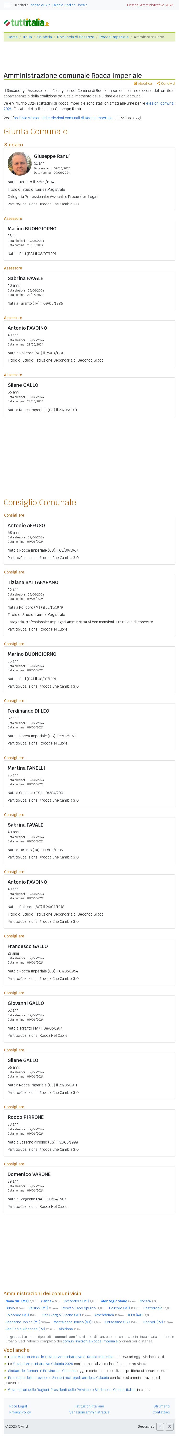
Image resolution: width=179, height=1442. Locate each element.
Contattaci (161, 1412)
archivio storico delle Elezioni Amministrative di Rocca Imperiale (62, 1357)
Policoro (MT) (124, 1308)
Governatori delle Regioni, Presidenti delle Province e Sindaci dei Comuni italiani (72, 1390)
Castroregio (157, 1308)
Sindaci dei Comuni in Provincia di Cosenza (42, 1371)
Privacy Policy (20, 1412)
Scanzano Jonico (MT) (28, 1322)
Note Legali (18, 1406)
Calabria (44, 37)
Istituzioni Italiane (89, 1406)
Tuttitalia (21, 5)
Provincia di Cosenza (75, 37)
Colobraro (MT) (22, 1315)
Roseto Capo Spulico (83, 1308)
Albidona (71, 1329)
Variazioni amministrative (89, 1412)
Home (12, 37)
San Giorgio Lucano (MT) (66, 1315)
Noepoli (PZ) (158, 1322)
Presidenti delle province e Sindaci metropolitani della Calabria (58, 1378)
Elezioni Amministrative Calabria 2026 (43, 1364)
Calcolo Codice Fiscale (70, 5)
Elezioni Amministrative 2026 (150, 5)
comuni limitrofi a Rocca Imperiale (90, 1341)
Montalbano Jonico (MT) (77, 1322)
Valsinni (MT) (43, 1308)
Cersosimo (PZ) (122, 1322)
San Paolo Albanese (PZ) (30, 1329)
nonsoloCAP (40, 5)
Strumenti (162, 1406)
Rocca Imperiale (114, 37)
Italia (27, 37)
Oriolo (15, 1308)
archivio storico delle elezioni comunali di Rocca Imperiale (63, 118)
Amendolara (109, 1315)
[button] (160, 1426)
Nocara (149, 1301)
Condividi (166, 83)
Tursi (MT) (140, 1315)
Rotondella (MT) (80, 1301)
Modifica (143, 83)
